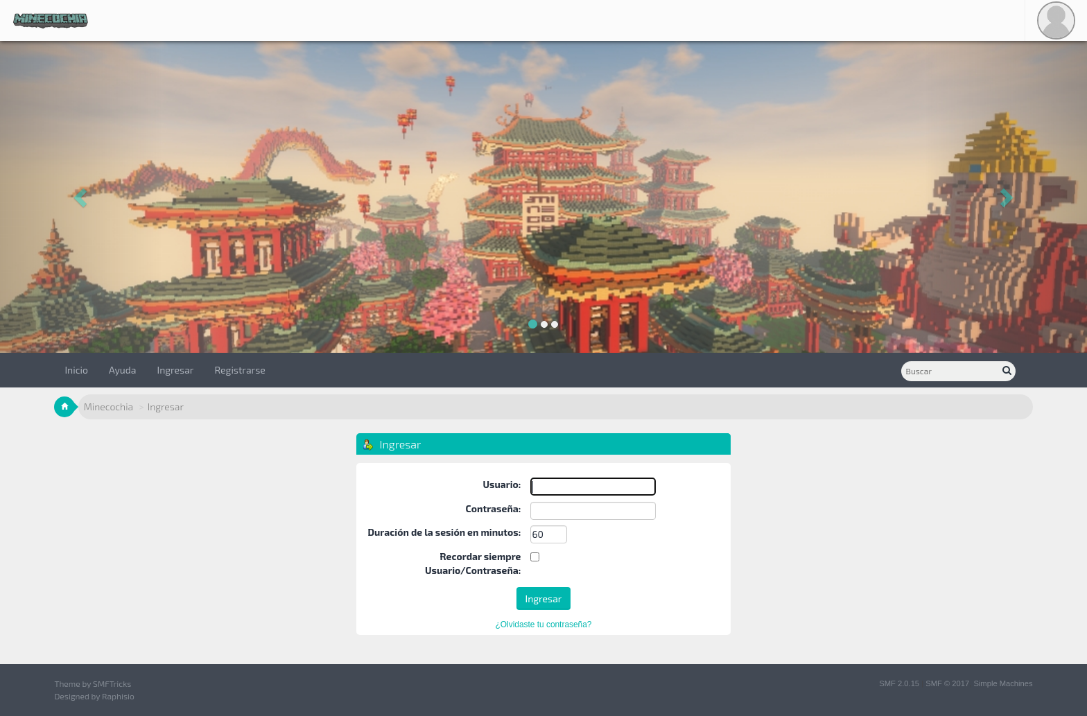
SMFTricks (112, 683)
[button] (81, 197)
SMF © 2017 (947, 683)
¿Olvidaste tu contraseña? (544, 624)
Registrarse (239, 370)
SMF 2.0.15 (899, 683)
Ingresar (175, 370)
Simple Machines (1002, 683)
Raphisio (118, 696)
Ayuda (123, 370)
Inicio (76, 370)
